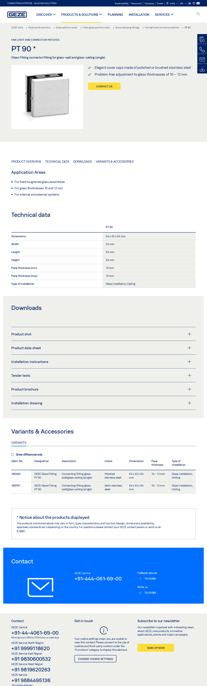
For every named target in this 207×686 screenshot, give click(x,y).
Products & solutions (79, 14)
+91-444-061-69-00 (98, 578)
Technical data (57, 161)
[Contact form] (202, 59)
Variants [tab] (18, 442)
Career (160, 3)
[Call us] (202, 49)
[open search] (198, 14)
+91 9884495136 (30, 680)
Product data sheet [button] (101, 348)
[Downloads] (202, 69)
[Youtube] (198, 3)
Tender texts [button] (101, 375)
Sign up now (155, 647)
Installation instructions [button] (101, 362)
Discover (44, 14)
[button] (172, 3)
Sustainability (121, 3)
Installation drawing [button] (101, 403)
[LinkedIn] (190, 3)
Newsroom (136, 3)
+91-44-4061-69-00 (35, 633)
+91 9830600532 (31, 659)
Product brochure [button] (101, 389)
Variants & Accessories (115, 161)
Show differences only (26, 454)
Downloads (82, 161)
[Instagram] (194, 3)
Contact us (104, 86)
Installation (139, 14)
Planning (115, 14)
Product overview (26, 161)
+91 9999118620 (30, 648)
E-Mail (21, 530)
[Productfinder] (202, 39)
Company (149, 3)
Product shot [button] (101, 334)
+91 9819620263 (30, 669)
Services (162, 14)
